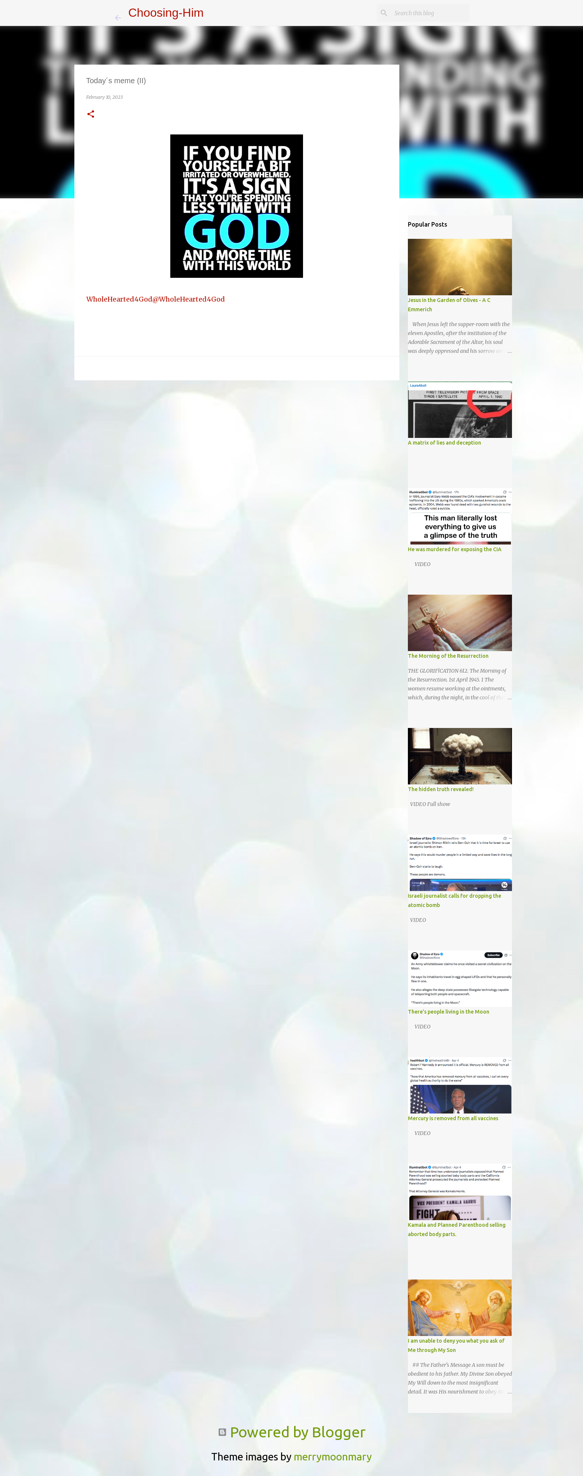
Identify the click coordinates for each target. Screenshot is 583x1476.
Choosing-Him (166, 12)
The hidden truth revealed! (441, 789)
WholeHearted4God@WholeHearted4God (155, 299)
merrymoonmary (333, 1456)
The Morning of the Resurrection (448, 656)
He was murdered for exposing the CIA (455, 549)
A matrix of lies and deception (444, 443)
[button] (90, 115)
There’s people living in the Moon (448, 1012)
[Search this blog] (431, 13)
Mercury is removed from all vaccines (453, 1118)
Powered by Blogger (291, 1432)
